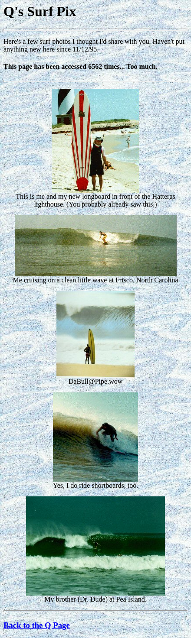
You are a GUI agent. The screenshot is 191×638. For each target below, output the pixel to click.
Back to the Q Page (36, 625)
